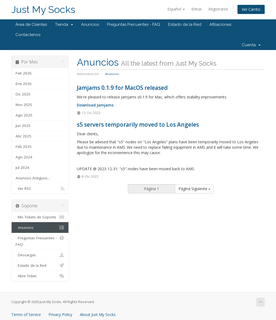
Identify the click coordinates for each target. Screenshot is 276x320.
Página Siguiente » (194, 188)
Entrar (196, 9)
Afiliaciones (220, 24)
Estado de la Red (184, 24)
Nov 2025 (24, 104)
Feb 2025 (24, 146)
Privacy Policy (60, 314)
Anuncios (90, 24)
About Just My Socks (98, 314)
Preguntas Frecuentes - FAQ (133, 24)
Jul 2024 (22, 167)
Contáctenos (27, 34)
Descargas (40, 255)
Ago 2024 (24, 157)
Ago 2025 (24, 115)
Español (176, 9)
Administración (88, 74)
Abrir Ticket (40, 276)
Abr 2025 (23, 136)
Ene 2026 (24, 83)
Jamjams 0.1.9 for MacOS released (122, 87)
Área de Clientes (31, 24)
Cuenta (251, 44)
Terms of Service (26, 314)
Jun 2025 (23, 125)
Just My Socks (43, 9)
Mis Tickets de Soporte (40, 217)
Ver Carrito (251, 9)
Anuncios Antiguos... (33, 178)
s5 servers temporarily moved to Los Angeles (138, 124)
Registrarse (218, 9)
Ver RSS (40, 188)
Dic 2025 (23, 94)
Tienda (64, 24)
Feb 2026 (24, 73)
